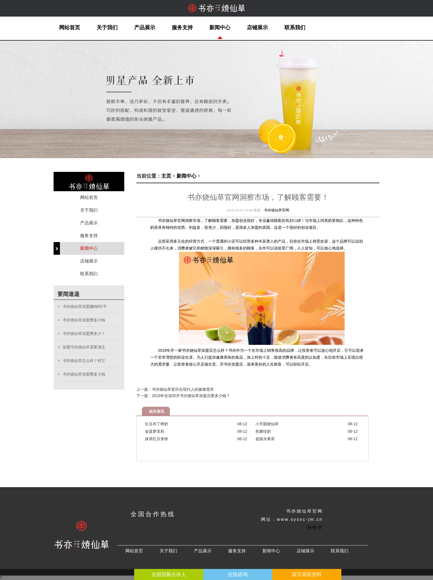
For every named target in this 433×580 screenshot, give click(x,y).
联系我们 (294, 27)
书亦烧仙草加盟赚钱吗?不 (85, 307)
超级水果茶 (265, 439)
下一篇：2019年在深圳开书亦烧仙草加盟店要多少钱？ (183, 395)
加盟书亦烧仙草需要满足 (84, 347)
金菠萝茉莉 (154, 431)
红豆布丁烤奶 (156, 424)
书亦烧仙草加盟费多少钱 (84, 320)
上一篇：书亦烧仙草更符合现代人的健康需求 (175, 389)
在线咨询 (238, 574)
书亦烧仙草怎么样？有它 (84, 361)
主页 (166, 176)
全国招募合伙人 (168, 574)
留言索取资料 (307, 574)
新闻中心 (219, 27)
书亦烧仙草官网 (276, 210)
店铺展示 (257, 27)
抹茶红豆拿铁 (156, 439)
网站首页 (69, 27)
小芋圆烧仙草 (267, 424)
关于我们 (107, 27)
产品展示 (144, 27)
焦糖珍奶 (263, 431)
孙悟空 (315, 527)
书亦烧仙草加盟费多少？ (84, 334)
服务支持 (182, 27)
